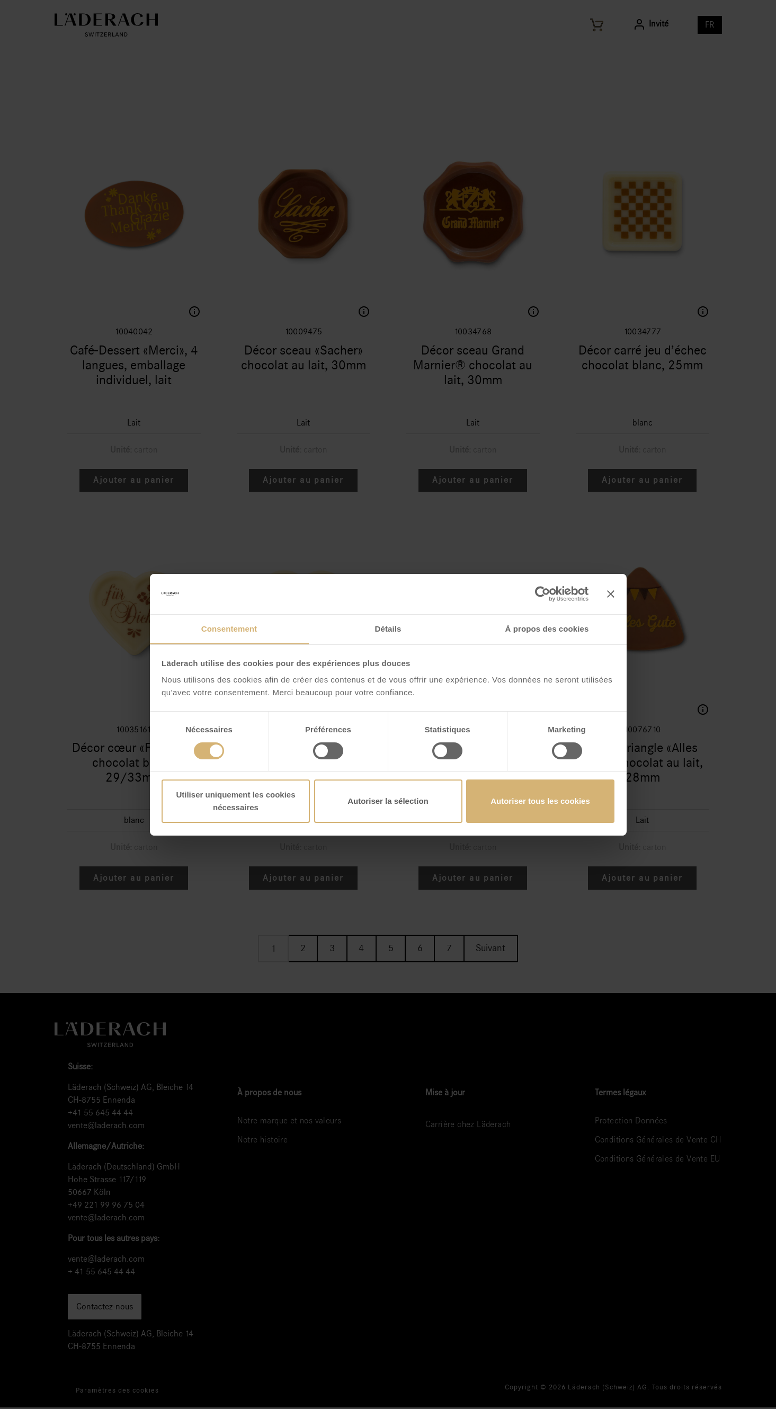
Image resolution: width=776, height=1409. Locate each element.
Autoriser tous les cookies (540, 801)
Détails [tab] (388, 628)
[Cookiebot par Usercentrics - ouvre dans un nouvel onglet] (542, 593)
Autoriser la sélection (388, 801)
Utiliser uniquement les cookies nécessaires (235, 801)
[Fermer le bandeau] (610, 593)
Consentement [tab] (229, 628)
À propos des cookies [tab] (547, 628)
